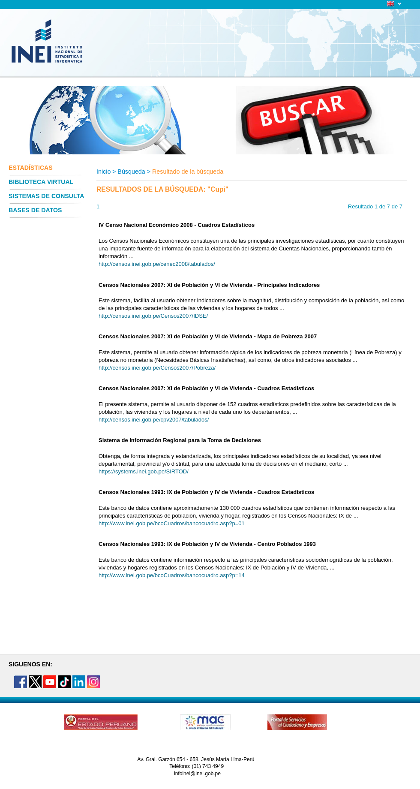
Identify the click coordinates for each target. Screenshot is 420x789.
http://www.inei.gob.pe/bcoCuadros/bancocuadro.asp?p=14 (172, 575)
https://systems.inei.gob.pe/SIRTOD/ (144, 471)
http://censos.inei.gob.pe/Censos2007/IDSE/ (153, 316)
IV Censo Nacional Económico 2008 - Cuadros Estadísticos (177, 225)
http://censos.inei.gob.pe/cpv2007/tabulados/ (154, 419)
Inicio (103, 171)
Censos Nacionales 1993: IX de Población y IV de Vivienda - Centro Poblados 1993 (207, 544)
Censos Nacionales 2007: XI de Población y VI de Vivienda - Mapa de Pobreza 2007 (208, 336)
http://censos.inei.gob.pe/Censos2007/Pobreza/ (157, 367)
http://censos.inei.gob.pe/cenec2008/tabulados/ (157, 264)
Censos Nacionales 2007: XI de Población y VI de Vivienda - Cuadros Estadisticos (206, 388)
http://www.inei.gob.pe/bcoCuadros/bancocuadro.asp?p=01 (172, 523)
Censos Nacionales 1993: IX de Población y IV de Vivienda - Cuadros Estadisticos (206, 492)
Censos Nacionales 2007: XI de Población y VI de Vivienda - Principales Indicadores (209, 285)
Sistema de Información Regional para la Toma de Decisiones (180, 440)
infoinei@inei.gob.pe (197, 774)
